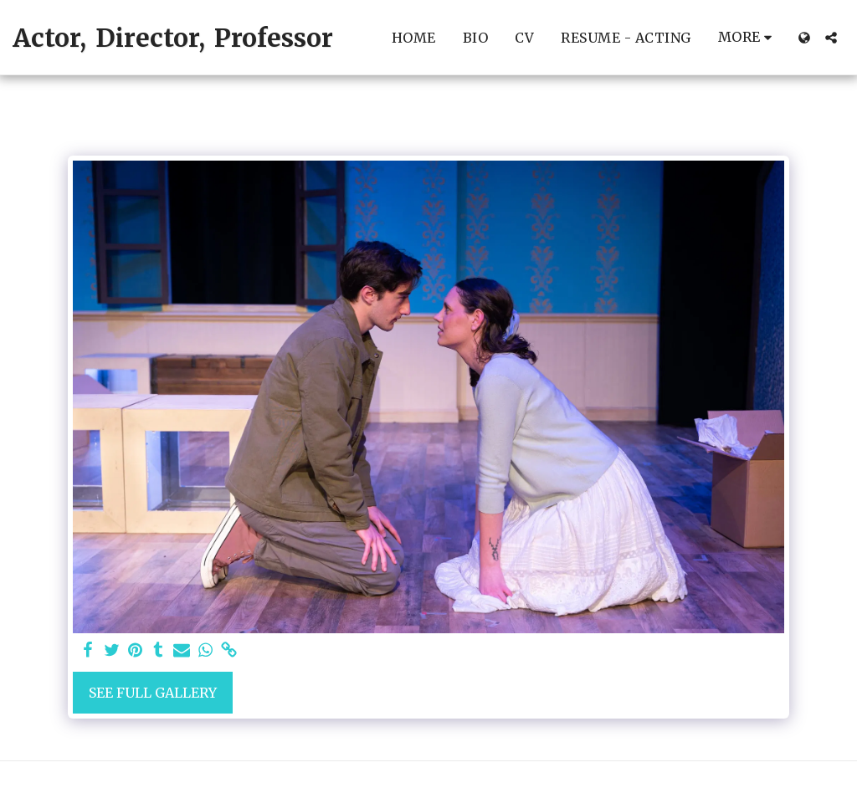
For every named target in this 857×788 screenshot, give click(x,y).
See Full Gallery (153, 692)
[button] (831, 37)
